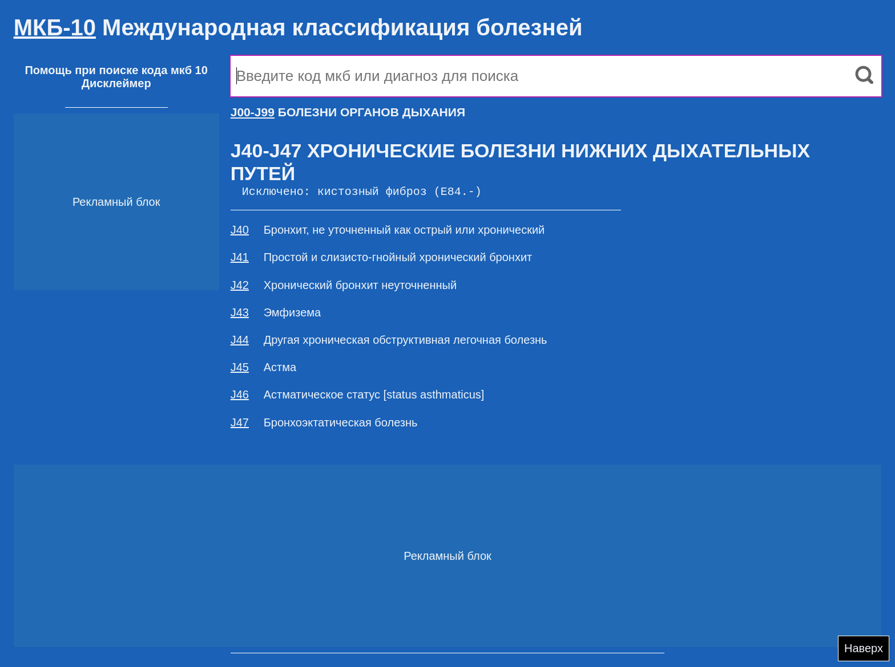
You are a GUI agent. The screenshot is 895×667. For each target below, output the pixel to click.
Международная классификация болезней (298, 27)
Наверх (863, 648)
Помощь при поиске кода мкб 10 (116, 70)
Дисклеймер (116, 83)
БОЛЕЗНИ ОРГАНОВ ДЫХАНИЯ (348, 112)
